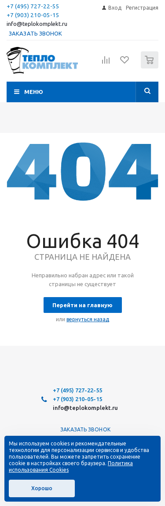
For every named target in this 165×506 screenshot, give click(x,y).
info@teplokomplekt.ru (37, 24)
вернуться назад (87, 319)
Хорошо (41, 488)
